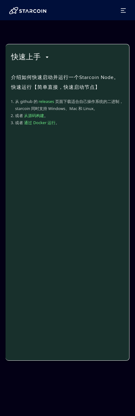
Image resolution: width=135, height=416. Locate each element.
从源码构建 (34, 115)
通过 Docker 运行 (39, 122)
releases (46, 101)
